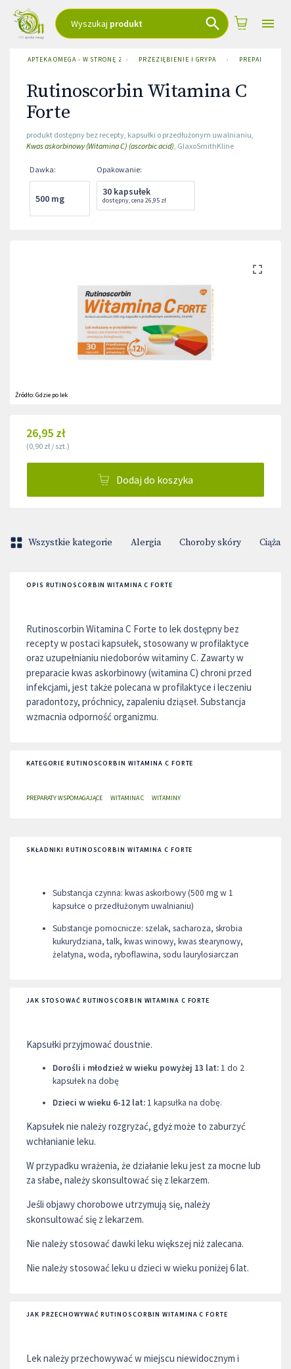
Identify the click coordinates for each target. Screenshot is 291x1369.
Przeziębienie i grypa (177, 59)
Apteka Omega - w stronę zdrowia (71, 59)
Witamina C (127, 798)
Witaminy (166, 798)
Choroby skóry (210, 542)
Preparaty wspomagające (64, 798)
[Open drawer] (268, 24)
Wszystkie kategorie (62, 542)
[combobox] (142, 24)
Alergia (146, 542)
